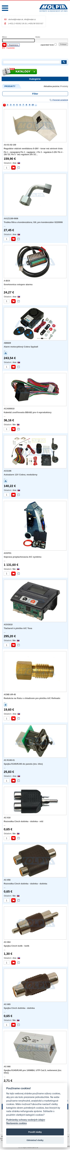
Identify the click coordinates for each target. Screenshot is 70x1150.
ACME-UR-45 (10, 694)
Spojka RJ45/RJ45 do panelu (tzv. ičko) (23, 764)
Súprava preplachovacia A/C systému (22, 557)
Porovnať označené (58, 100)
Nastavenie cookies (16, 1123)
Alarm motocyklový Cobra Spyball (21, 346)
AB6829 (7, 343)
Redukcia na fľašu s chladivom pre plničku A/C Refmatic (32, 698)
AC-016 (7, 818)
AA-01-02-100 (10, 145)
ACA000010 (9, 409)
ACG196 (7, 471)
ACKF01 (7, 553)
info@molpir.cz (30, 19)
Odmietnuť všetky (35, 1140)
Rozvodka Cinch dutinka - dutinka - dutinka (25, 883)
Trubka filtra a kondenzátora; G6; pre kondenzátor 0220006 (33, 222)
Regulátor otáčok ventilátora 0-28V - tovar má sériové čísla (33, 148)
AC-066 (7, 1066)
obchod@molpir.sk (15, 19)
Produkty (64, 86)
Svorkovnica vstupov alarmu (18, 284)
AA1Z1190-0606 (11, 218)
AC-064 (7, 942)
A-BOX (7, 281)
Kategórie (35, 78)
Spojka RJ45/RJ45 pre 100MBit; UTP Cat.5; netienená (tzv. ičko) (33, 1071)
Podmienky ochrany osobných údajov (25, 1119)
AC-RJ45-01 (9, 760)
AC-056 (7, 880)
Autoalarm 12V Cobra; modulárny (20, 474)
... (36, 105)
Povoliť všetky (35, 1132)
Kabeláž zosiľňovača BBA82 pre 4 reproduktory (27, 412)
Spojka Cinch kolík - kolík (16, 946)
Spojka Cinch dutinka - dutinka (19, 1008)
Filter (35, 93)
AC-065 (7, 1004)
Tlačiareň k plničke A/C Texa (18, 628)
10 (33, 105)
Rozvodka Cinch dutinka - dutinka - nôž (23, 821)
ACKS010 (8, 624)
